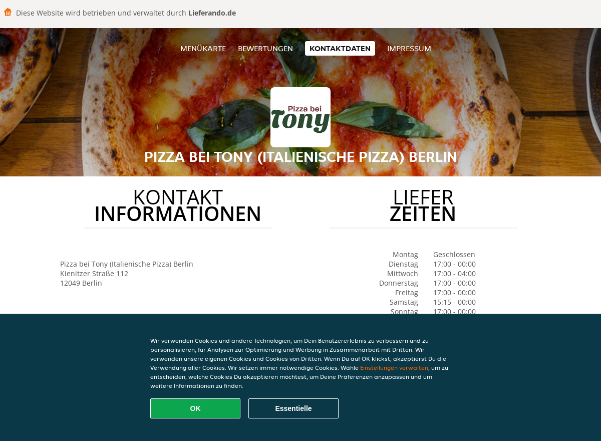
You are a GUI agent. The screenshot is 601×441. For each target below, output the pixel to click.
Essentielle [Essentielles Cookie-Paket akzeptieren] (293, 408)
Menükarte (203, 48)
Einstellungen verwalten (394, 367)
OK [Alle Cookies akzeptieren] (195, 408)
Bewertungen (265, 48)
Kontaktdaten (340, 48)
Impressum (409, 48)
